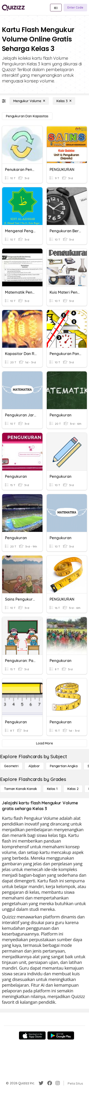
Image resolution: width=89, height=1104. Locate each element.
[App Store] (32, 1035)
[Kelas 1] (52, 789)
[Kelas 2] (73, 789)
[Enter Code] (75, 7)
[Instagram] (58, 1083)
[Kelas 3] (64, 101)
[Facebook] (49, 1083)
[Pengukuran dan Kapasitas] (27, 116)
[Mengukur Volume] (29, 101)
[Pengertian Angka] (64, 766)
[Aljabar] (34, 766)
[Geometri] (11, 766)
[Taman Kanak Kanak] (20, 789)
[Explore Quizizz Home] (13, 8)
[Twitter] (41, 1083)
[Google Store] (60, 1035)
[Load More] (44, 743)
